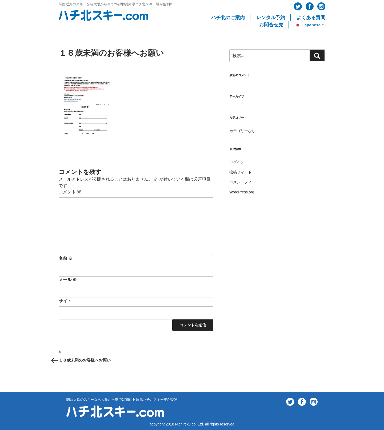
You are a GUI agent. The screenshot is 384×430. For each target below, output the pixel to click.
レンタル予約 (270, 17)
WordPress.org (241, 192)
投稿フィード (240, 172)
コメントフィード (244, 182)
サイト (65, 301)
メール (68, 279)
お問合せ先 (271, 24)
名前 (66, 258)
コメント (70, 192)
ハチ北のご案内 (228, 17)
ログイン (236, 162)
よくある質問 (311, 17)
